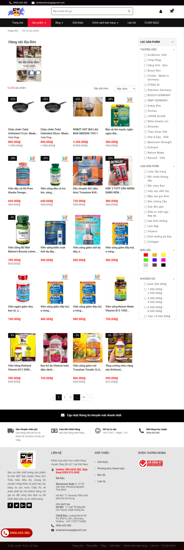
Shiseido (151, 126)
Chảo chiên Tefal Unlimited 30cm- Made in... (54, 133)
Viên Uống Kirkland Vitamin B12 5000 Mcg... (19, 369)
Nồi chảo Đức (154, 185)
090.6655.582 (73, 469)
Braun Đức (152, 70)
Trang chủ (13, 30)
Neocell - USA (154, 157)
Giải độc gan (154, 206)
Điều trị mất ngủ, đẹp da (156, 213)
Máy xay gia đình (156, 196)
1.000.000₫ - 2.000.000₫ (154, 291)
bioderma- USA (155, 54)
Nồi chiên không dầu (156, 178)
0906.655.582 (20, 2)
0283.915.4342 (70, 472)
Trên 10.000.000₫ (157, 316)
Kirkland (151, 147)
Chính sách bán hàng (135, 545)
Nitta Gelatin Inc (156, 121)
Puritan (150, 110)
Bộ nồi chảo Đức (29, 62)
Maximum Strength (158, 142)
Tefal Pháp (152, 60)
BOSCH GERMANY (157, 95)
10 (83, 397)
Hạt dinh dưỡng (155, 220)
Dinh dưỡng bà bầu (158, 236)
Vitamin (151, 231)
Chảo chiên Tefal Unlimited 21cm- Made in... (22, 133)
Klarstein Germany (157, 90)
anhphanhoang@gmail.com (50, 2)
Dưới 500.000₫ (155, 284)
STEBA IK (152, 84)
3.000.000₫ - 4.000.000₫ (154, 300)
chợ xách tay (63, 504)
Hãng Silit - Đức (156, 65)
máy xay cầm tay (156, 191)
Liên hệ (154, 545)
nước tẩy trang (155, 171)
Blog (103, 545)
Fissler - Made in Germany (156, 77)
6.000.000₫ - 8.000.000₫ (154, 309)
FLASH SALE (169, 545)
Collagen (151, 241)
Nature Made (154, 152)
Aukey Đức (152, 105)
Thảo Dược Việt (155, 131)
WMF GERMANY (156, 100)
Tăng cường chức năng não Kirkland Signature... (119, 369)
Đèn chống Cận (155, 201)
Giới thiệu (115, 545)
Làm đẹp (151, 226)
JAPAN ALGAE (155, 116)
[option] (29, 64)
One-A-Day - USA (156, 137)
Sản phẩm (92, 545)
